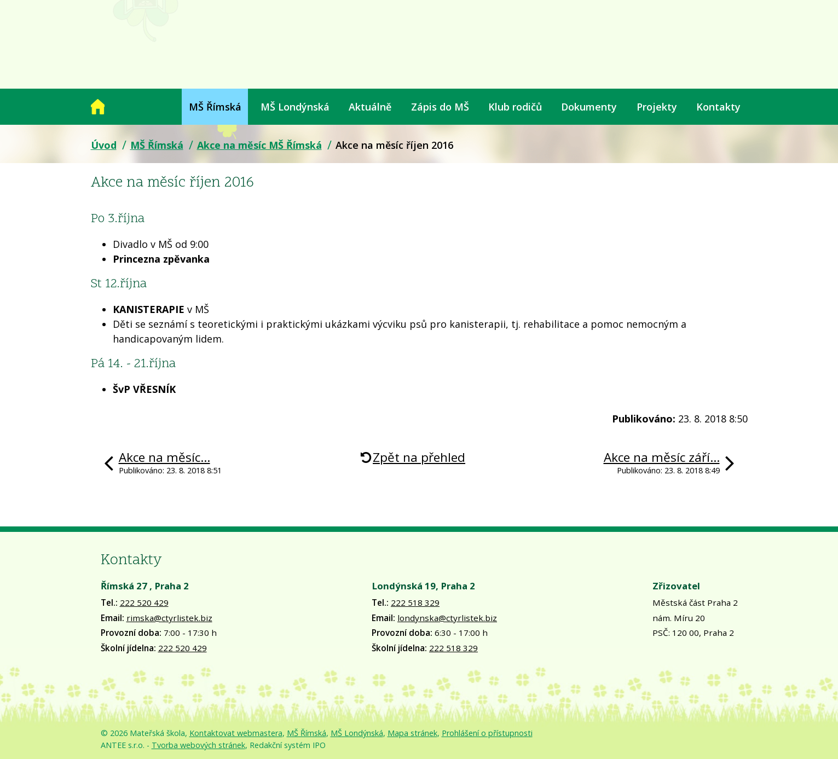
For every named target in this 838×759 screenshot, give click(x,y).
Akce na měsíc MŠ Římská (259, 145)
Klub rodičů (515, 106)
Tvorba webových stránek (198, 745)
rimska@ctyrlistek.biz (169, 617)
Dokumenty (589, 106)
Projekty (657, 106)
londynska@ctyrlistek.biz (447, 617)
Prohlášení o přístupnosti (487, 733)
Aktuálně (370, 106)
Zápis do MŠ (440, 106)
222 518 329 (415, 602)
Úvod (98, 107)
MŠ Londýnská (295, 106)
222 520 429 (144, 602)
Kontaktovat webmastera (235, 733)
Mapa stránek (412, 733)
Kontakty (718, 106)
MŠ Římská (215, 106)
